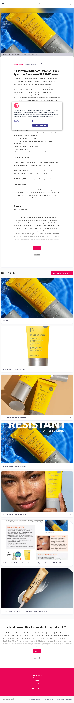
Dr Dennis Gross (21, 209)
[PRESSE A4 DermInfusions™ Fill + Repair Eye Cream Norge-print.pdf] (37, 588)
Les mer (37, 248)
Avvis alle (38, 121)
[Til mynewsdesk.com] (8, 699)
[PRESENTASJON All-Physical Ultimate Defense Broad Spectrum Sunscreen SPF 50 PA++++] (37, 540)
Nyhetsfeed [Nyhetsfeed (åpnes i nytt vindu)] (60, 699)
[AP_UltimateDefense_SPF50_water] (37, 443)
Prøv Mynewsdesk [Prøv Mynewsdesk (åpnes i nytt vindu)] (34, 699)
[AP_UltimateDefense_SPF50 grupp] (37, 395)
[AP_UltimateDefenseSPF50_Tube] (37, 346)
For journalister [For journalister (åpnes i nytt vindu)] (48, 699)
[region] (37, 116)
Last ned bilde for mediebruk (61, 273)
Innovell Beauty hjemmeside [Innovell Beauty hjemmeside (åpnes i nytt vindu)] (37, 689)
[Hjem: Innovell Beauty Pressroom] (36, 4)
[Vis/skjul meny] (3, 4)
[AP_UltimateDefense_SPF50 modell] (37, 491)
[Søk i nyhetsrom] (71, 4)
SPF (15, 209)
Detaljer (16, 121)
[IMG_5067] (37, 298)
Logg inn (69, 699)
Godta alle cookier (40, 125)
